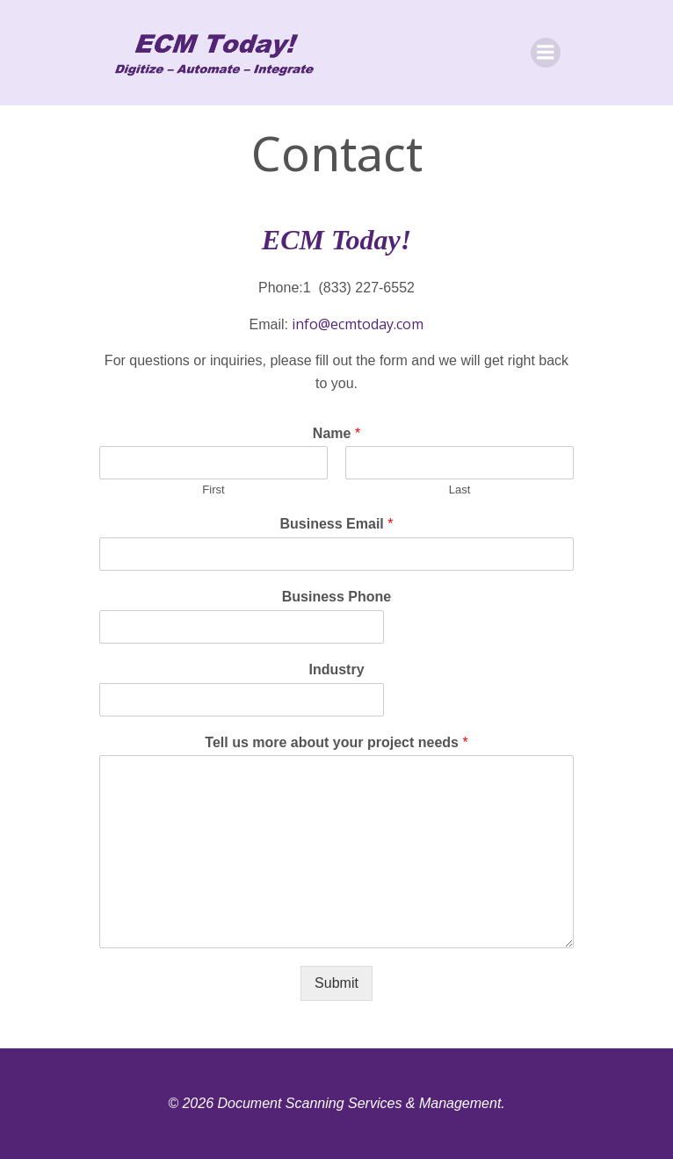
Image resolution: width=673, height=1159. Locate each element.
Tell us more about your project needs (336, 742)
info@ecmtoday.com (357, 324)
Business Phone (336, 596)
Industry (336, 669)
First (213, 489)
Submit (336, 982)
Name (336, 433)
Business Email (337, 523)
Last (460, 489)
